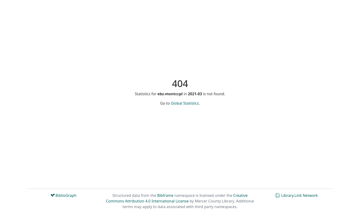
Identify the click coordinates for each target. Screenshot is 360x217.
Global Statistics (185, 103)
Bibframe (165, 195)
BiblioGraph (63, 195)
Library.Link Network (296, 195)
